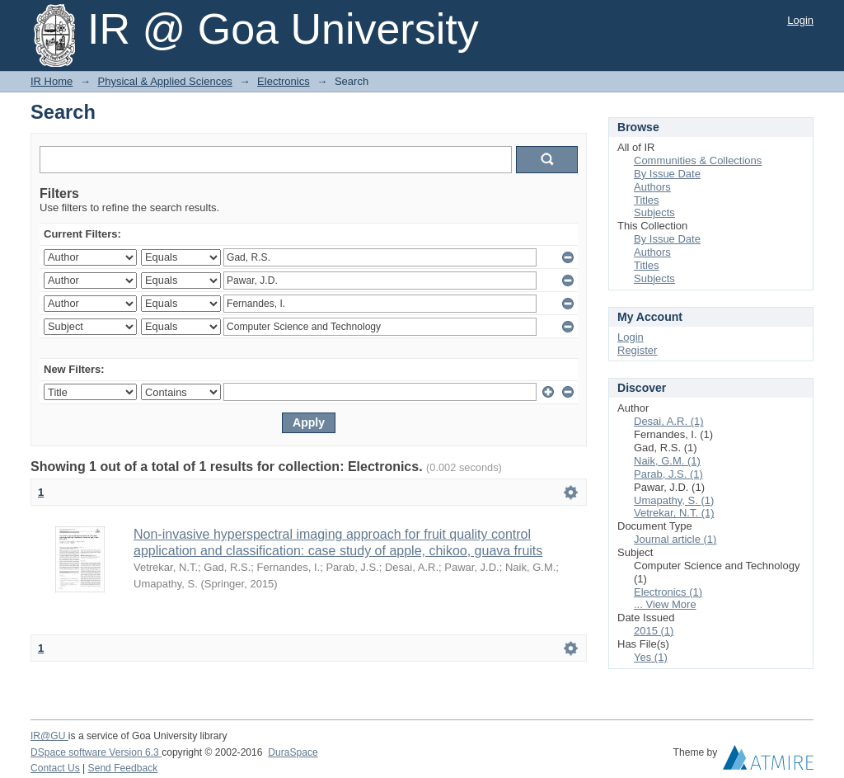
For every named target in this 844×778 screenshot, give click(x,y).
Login (800, 20)
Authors (652, 187)
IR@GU (49, 736)
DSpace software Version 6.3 (96, 752)
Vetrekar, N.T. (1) (674, 513)
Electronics (283, 81)
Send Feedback (123, 768)
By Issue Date (667, 173)
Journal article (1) (675, 539)
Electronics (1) (668, 592)
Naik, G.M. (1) (667, 461)
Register (637, 350)
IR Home (51, 81)
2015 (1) (653, 631)
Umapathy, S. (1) (674, 500)
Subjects (654, 212)
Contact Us (55, 768)
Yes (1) (651, 657)
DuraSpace (292, 752)
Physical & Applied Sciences (165, 81)
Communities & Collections (698, 160)
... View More (665, 604)
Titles (646, 200)
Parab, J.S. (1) (668, 474)
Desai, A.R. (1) (669, 421)
